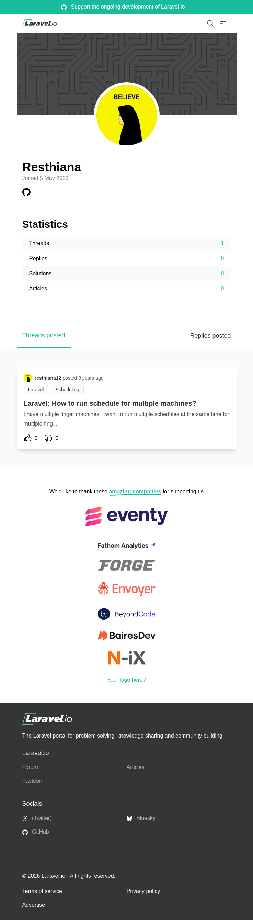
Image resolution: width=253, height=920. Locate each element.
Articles (136, 767)
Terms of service (42, 891)
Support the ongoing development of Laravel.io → (126, 7)
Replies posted (210, 335)
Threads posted (43, 335)
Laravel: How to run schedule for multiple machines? (110, 403)
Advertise (33, 905)
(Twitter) (37, 818)
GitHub (35, 832)
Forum (30, 767)
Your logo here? (126, 680)
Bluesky (141, 818)
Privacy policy (143, 891)
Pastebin (33, 781)
